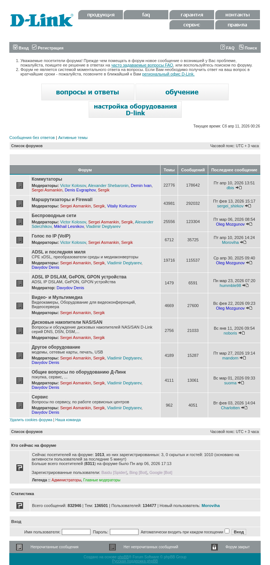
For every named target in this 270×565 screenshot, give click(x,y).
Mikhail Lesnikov (69, 226)
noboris (230, 333)
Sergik (103, 190)
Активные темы (73, 137)
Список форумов (27, 146)
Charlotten (230, 408)
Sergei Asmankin (47, 190)
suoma (230, 383)
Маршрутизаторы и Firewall (62, 199)
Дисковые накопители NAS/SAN (67, 322)
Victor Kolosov (73, 185)
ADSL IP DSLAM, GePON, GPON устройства (79, 277)
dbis (230, 187)
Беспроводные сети (54, 215)
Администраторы (66, 480)
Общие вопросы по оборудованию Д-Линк (79, 372)
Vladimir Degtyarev (103, 226)
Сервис (40, 397)
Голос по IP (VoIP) (51, 236)
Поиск (248, 48)
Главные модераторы (101, 480)
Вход (21, 48)
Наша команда (68, 420)
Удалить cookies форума (31, 420)
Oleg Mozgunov (230, 224)
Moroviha (230, 242)
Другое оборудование (56, 347)
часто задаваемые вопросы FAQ (142, 65)
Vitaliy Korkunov (121, 206)
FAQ (227, 48)
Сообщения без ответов (32, 137)
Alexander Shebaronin (108, 185)
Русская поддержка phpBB (135, 561)
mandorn (230, 358)
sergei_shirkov (230, 206)
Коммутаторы (47, 179)
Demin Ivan (141, 185)
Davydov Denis (45, 267)
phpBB (123, 557)
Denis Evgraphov (80, 190)
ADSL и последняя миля (59, 252)
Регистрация (47, 48)
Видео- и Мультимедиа (57, 297)
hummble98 (230, 285)
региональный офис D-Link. (168, 74)
